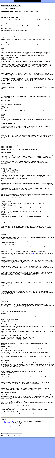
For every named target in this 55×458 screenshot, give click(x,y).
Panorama (23, 0)
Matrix (46, 25)
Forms (27, 0)
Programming (32, 0)
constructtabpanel (7, 445)
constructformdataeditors (9, 441)
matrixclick (33, 266)
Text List (16, 25)
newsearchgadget (7, 447)
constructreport (7, 444)
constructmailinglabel (8, 443)
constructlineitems (7, 442)
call (39, 264)
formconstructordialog (8, 446)
